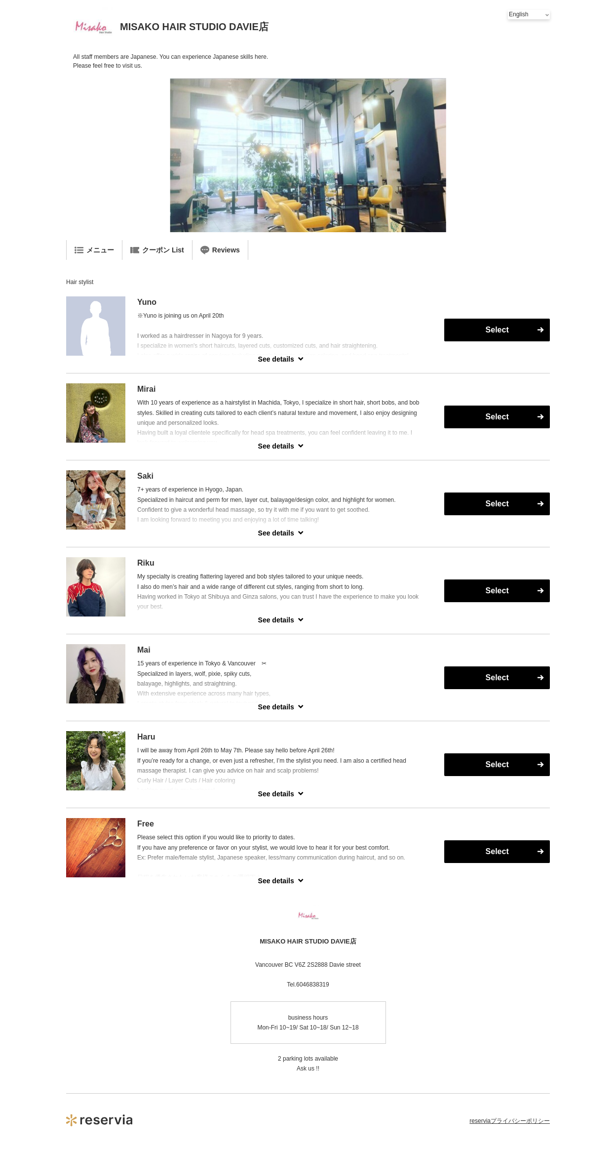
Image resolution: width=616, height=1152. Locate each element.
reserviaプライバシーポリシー (509, 1120)
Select (497, 330)
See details (276, 359)
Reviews (220, 250)
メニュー (94, 250)
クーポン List (157, 250)
